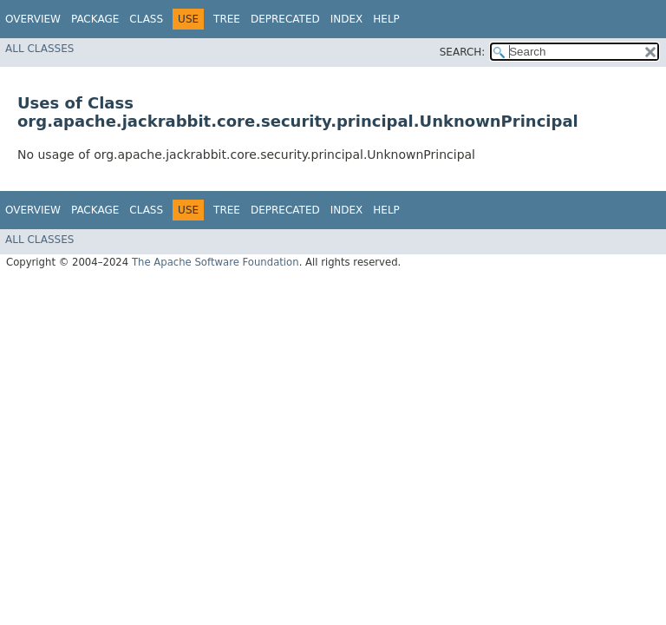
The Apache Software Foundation (215, 262)
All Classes (39, 49)
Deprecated (285, 19)
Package (95, 19)
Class (146, 19)
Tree (226, 19)
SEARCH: (463, 52)
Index (346, 19)
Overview (33, 19)
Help (386, 19)
